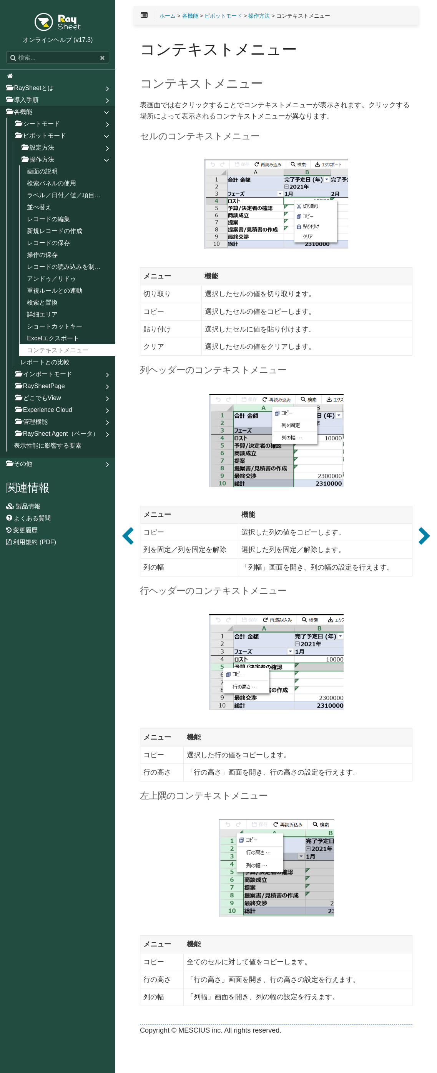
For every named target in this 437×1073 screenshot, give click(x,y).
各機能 (190, 16)
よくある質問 (28, 518)
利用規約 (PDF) (31, 541)
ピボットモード (223, 16)
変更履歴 (22, 530)
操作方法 (259, 16)
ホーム (168, 16)
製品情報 (23, 506)
